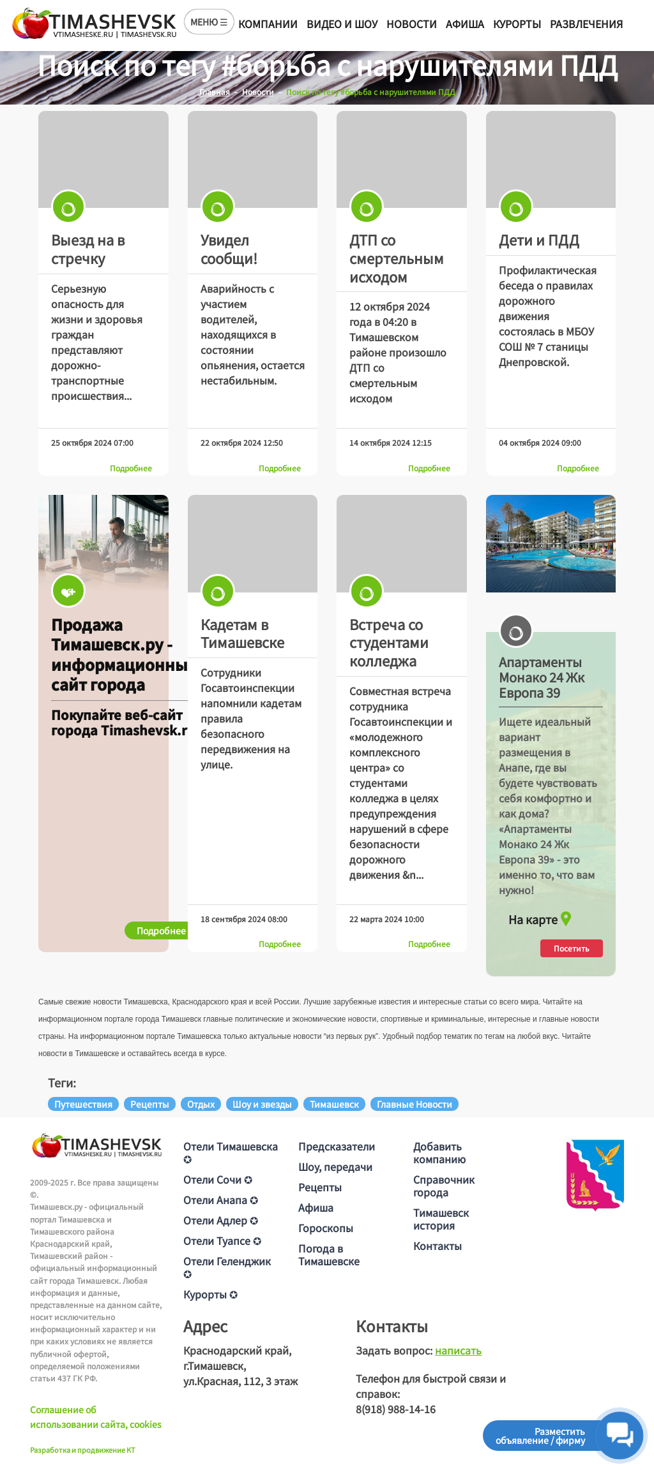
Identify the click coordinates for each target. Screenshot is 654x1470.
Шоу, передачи (335, 1166)
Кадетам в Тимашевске (242, 633)
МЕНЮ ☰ (209, 21)
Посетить (571, 948)
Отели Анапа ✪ (220, 1199)
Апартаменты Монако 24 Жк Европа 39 (541, 677)
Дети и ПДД (539, 239)
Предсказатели (336, 1146)
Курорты (517, 23)
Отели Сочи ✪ (217, 1179)
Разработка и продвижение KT (82, 1449)
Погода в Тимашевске (329, 1254)
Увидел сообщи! (229, 248)
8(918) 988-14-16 (396, 1408)
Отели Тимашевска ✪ (230, 1152)
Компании (268, 23)
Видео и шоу (342, 23)
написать (458, 1350)
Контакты (437, 1245)
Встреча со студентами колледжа (389, 642)
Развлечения (586, 23)
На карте (541, 916)
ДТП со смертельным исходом (396, 257)
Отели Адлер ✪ (220, 1220)
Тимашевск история (441, 1218)
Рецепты (320, 1186)
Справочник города (444, 1185)
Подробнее (131, 467)
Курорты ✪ (210, 1294)
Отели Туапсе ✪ (222, 1240)
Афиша (465, 23)
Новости (411, 23)
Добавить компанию (439, 1152)
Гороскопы (325, 1227)
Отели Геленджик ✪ (227, 1267)
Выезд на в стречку (88, 248)
